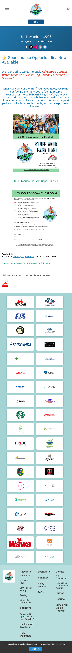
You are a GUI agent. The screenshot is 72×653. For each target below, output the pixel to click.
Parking (23, 595)
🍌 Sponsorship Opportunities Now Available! (27, 615)
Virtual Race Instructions (26, 601)
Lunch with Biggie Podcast (62, 608)
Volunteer (44, 577)
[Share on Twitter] (31, 47)
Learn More (60, 644)
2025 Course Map (26, 581)
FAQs (41, 592)
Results (60, 599)
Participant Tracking (26, 625)
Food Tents (25, 575)
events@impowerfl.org (24, 256)
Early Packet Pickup (26, 589)
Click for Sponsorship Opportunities (36, 181)
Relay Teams (42, 585)
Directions (48, 41)
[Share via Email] (40, 47)
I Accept (35, 649)
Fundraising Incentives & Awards (62, 585)
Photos (60, 593)
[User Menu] (68, 8)
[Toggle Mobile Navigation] (6, 9)
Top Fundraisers (61, 576)
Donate (36, 21)
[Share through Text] (45, 47)
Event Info (44, 571)
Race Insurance (26, 634)
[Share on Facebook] (26, 47)
